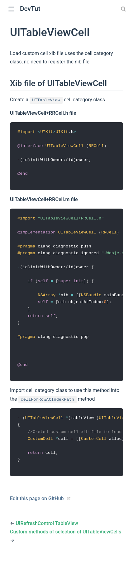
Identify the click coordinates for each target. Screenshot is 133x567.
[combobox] (124, 9)
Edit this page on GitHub (37, 506)
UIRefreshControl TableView (47, 531)
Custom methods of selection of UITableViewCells (65, 539)
